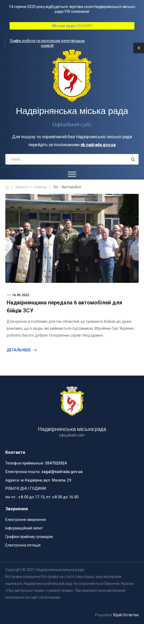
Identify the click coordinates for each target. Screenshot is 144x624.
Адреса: (12, 480)
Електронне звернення (25, 519)
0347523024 (56, 463)
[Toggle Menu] (72, 174)
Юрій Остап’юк (126, 615)
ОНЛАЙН (72, 25)
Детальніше (19, 350)
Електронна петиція (23, 545)
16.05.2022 (20, 295)
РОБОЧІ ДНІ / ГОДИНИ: (26, 488)
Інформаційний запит (24, 528)
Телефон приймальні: (25, 463)
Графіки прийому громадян (29, 537)
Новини (40, 187)
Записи (21, 187)
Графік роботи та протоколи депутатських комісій (47, 43)
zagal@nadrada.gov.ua (61, 472)
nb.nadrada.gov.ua (98, 144)
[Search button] (133, 159)
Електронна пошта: (23, 472)
